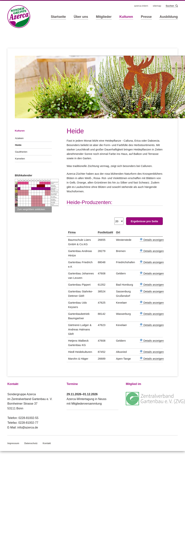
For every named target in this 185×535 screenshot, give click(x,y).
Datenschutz (30, 443)
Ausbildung (168, 17)
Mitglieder (104, 17)
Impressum (13, 443)
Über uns (81, 17)
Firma (72, 232)
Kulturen (126, 17)
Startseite (58, 17)
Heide (18, 145)
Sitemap (157, 5)
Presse (146, 17)
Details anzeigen (152, 239)
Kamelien (20, 158)
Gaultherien (21, 151)
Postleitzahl (105, 232)
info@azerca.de (27, 427)
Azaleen (19, 138)
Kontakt (47, 443)
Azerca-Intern (141, 5)
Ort (118, 232)
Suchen (176, 6)
